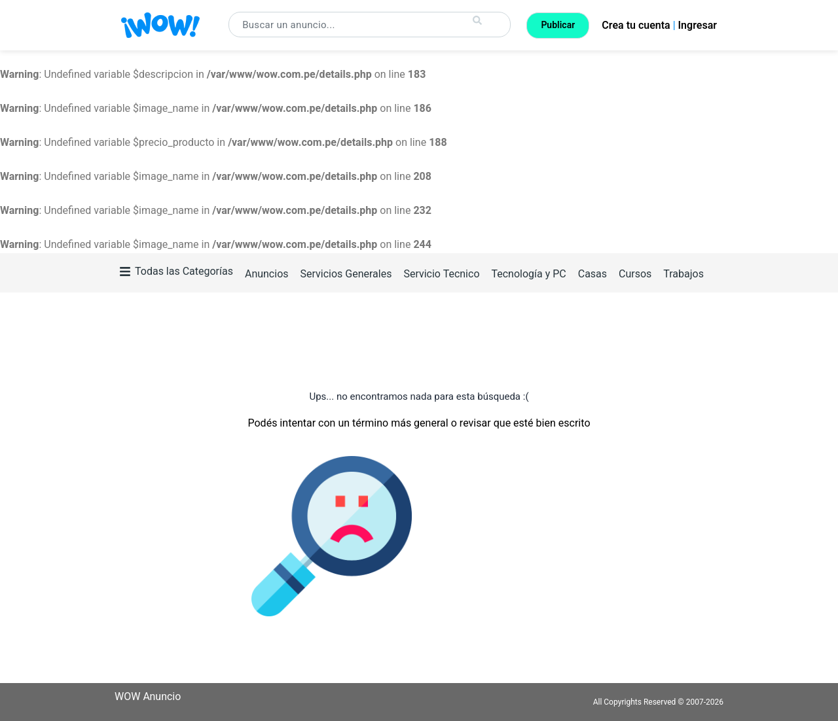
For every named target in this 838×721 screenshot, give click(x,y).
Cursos (635, 274)
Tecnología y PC (528, 274)
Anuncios (267, 274)
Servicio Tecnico (441, 274)
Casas (592, 274)
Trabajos (683, 274)
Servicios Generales (346, 274)
